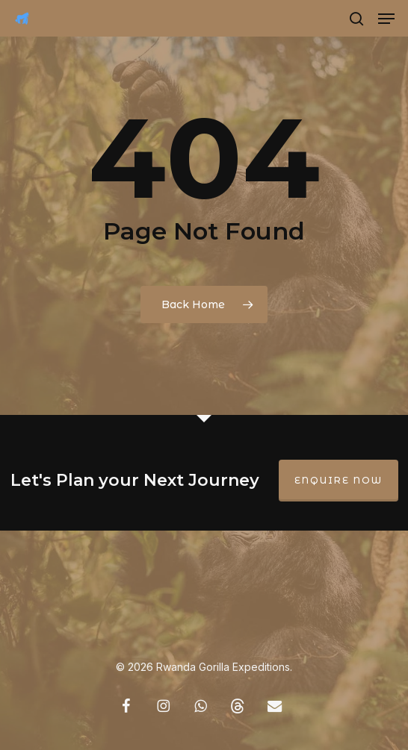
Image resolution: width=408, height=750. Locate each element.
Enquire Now (338, 480)
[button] (386, 18)
